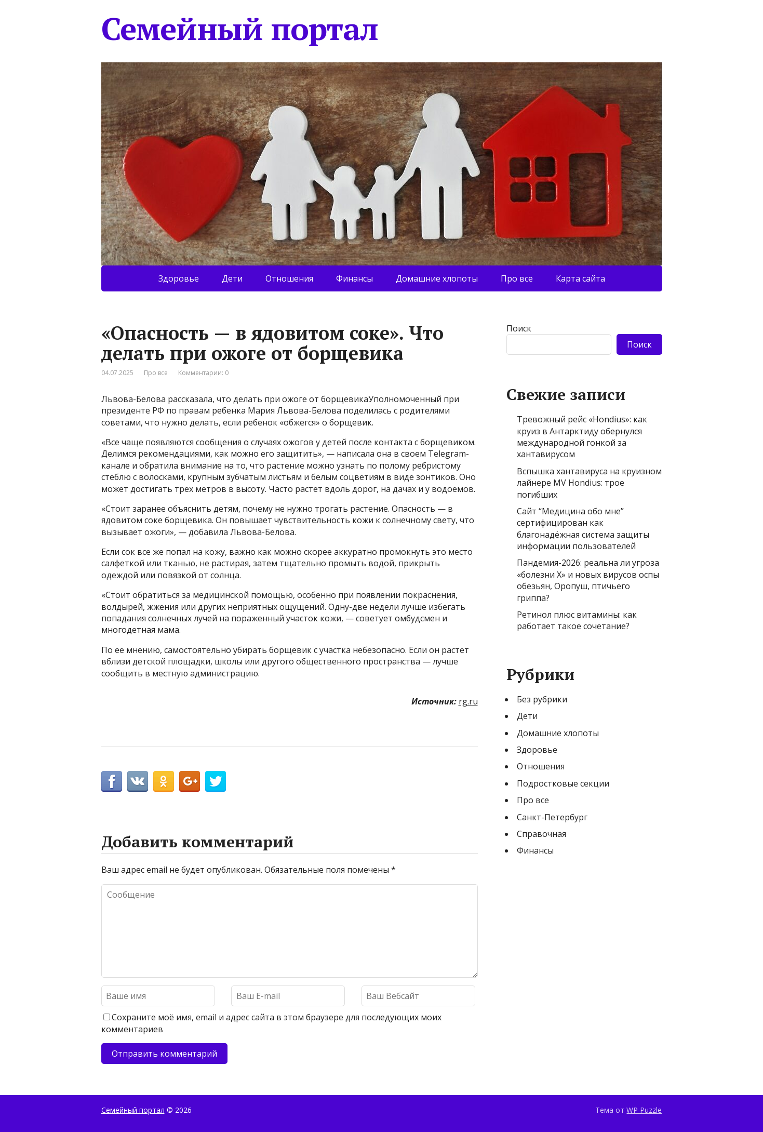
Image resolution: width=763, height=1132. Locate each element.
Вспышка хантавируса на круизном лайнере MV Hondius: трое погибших (589, 482)
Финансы (354, 278)
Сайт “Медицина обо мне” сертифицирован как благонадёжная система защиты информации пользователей (583, 528)
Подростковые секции (563, 783)
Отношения (289, 278)
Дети (232, 278)
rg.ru (468, 701)
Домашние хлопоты (437, 278)
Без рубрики (542, 699)
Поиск (518, 328)
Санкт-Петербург (552, 817)
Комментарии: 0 (203, 372)
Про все (517, 278)
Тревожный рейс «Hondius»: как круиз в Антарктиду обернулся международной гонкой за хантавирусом (582, 437)
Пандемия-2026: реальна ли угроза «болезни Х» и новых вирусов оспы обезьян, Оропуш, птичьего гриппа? (588, 580)
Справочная (541, 834)
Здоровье (178, 278)
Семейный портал (239, 29)
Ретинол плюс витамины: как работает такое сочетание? (577, 620)
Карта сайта (580, 278)
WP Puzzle (644, 1110)
